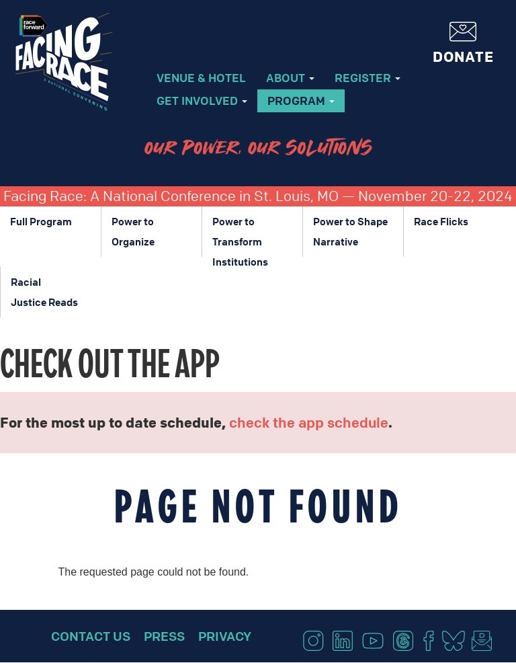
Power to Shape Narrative (350, 231)
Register (367, 78)
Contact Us (90, 636)
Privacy (224, 636)
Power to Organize (133, 231)
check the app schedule (308, 423)
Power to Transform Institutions (240, 235)
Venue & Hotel (201, 78)
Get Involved (202, 100)
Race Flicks (441, 221)
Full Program (41, 221)
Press (164, 636)
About (290, 78)
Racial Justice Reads (44, 292)
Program (301, 100)
